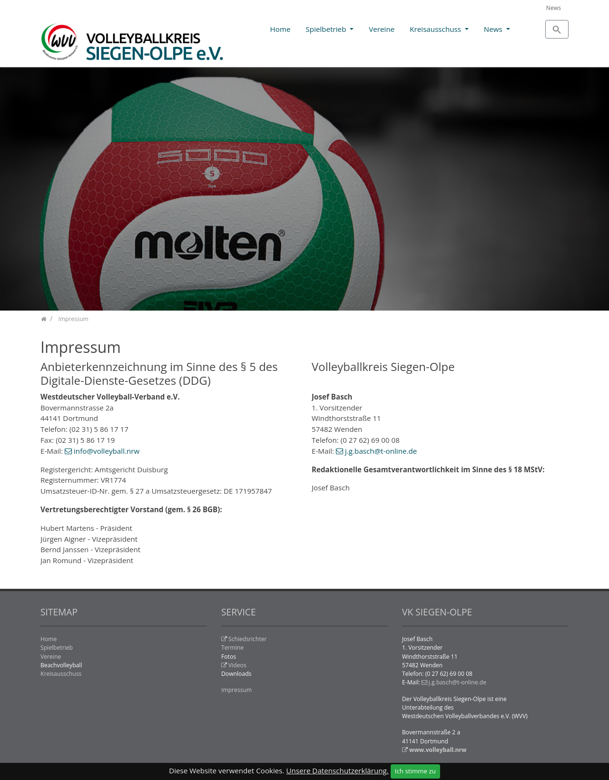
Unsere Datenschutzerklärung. (337, 770)
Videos (237, 665)
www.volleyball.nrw (437, 750)
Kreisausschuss (436, 29)
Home (280, 29)
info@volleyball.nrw (106, 451)
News (553, 8)
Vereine (381, 29)
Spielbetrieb (327, 29)
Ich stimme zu (415, 771)
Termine (232, 648)
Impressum (236, 690)
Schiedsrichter (247, 639)
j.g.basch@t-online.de (381, 451)
